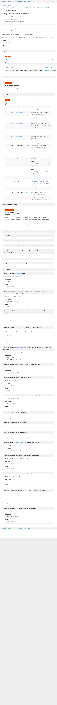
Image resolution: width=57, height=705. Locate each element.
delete (32, 136)
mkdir (32, 176)
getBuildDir (33, 149)
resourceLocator (48, 67)
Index (25, 1)
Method (26, 7)
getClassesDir (34, 158)
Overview (4, 1)
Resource (38, 107)
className (33, 107)
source (32, 196)
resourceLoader (48, 64)
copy (32, 111)
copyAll (32, 129)
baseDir (46, 62)
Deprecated (19, 1)
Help (29, 1)
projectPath (33, 181)
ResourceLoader (34, 87)
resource (33, 187)
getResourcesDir (34, 166)
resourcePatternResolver (50, 70)
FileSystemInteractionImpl (11, 87)
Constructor (20, 7)
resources (33, 192)
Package (9, 1)
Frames (3, 5)
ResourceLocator (9, 67)
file (32, 140)
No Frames (8, 5)
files (32, 145)
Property (15, 7)
